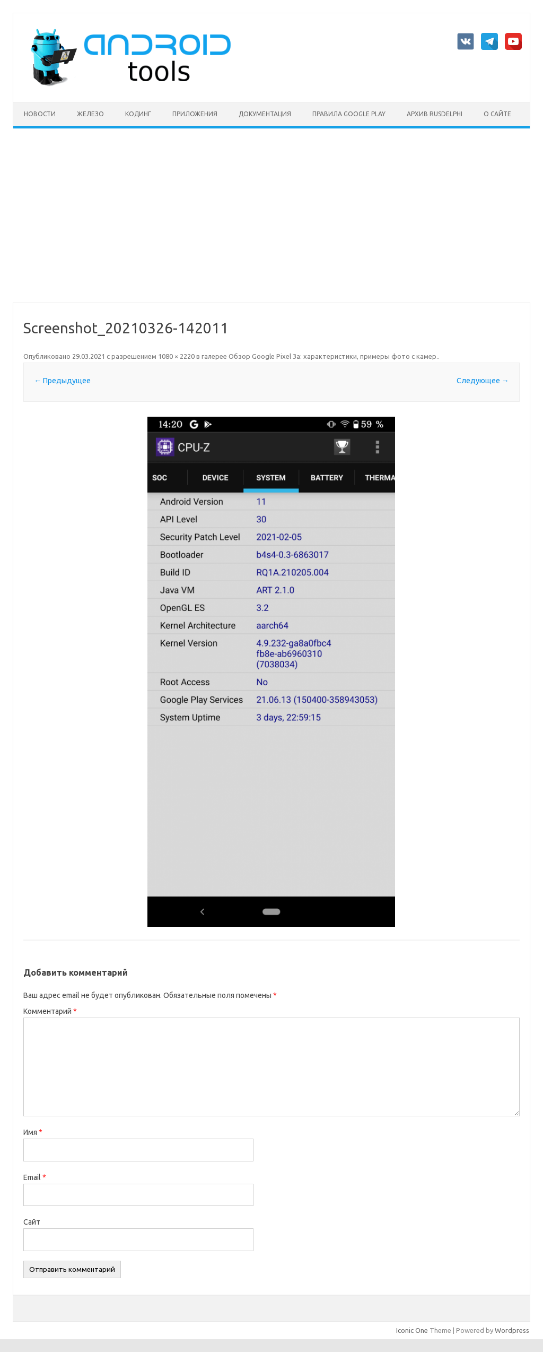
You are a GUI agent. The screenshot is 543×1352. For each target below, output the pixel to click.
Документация (265, 113)
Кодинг (138, 113)
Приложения (194, 113)
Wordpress (512, 1330)
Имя (32, 1132)
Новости (40, 113)
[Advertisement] (271, 215)
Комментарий (50, 1011)
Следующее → (483, 380)
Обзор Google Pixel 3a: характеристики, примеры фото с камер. (333, 356)
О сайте (497, 113)
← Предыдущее (62, 380)
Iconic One (412, 1330)
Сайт (31, 1222)
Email (34, 1177)
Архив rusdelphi (434, 113)
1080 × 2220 (176, 356)
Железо (90, 113)
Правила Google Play (349, 113)
